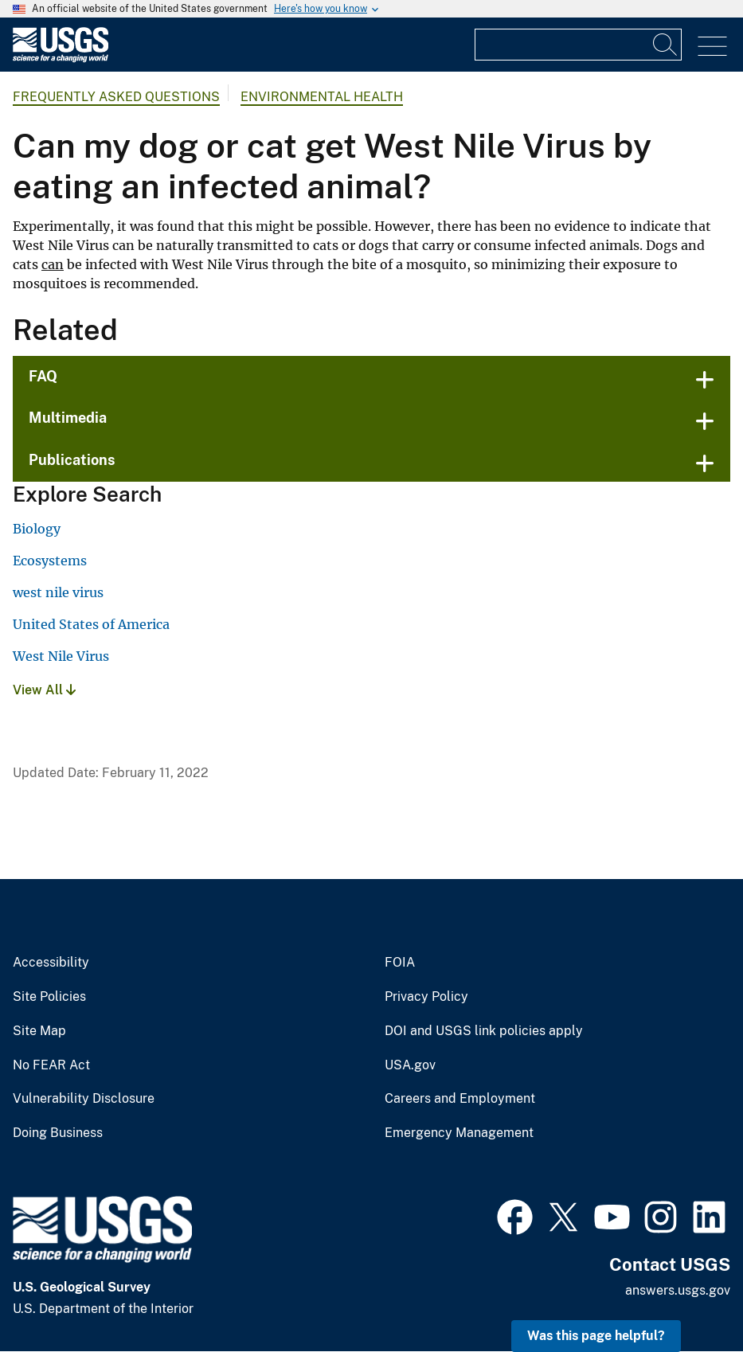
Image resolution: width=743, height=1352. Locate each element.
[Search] (666, 45)
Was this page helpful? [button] (596, 1335)
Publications (72, 459)
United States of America (91, 624)
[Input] (578, 45)
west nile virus (58, 592)
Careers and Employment (460, 1099)
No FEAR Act (51, 1065)
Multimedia (68, 417)
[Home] (60, 58)
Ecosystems (50, 561)
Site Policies (49, 997)
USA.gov (410, 1065)
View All (44, 689)
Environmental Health (321, 96)
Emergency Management (459, 1133)
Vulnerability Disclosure (83, 1099)
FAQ (43, 376)
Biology (37, 529)
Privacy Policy (426, 997)
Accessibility (51, 962)
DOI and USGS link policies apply (484, 1031)
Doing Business (58, 1133)
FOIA (400, 962)
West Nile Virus (61, 656)
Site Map (39, 1031)
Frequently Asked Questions (116, 96)
